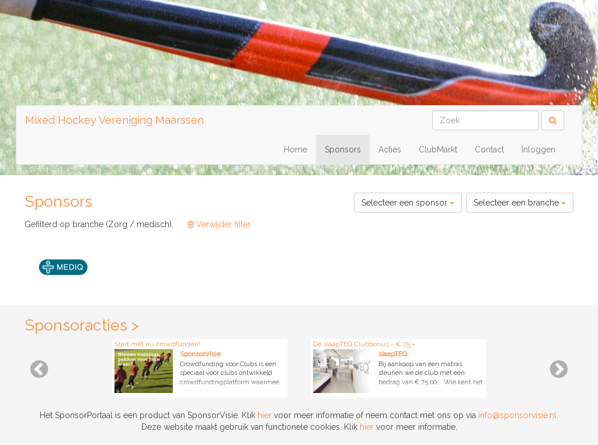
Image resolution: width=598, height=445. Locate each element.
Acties (389, 149)
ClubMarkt (438, 149)
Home (295, 149)
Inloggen (538, 149)
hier (265, 415)
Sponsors (343, 149)
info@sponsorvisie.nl (517, 415)
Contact (489, 149)
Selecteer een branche (520, 202)
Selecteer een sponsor (407, 202)
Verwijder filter (219, 224)
